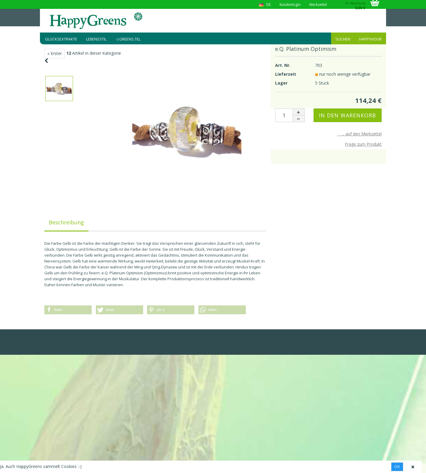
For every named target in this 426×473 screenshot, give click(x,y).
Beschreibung (66, 222)
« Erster (54, 53)
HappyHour (370, 39)
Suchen (342, 39)
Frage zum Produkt (363, 144)
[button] (68, 309)
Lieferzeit (285, 74)
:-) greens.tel (128, 39)
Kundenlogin (290, 4)
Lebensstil (96, 39)
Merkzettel (318, 4)
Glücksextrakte (61, 39)
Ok (397, 466)
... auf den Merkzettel (359, 134)
